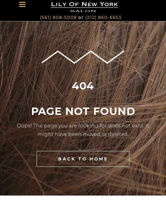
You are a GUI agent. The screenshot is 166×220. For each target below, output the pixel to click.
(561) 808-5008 (58, 17)
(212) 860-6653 (103, 17)
